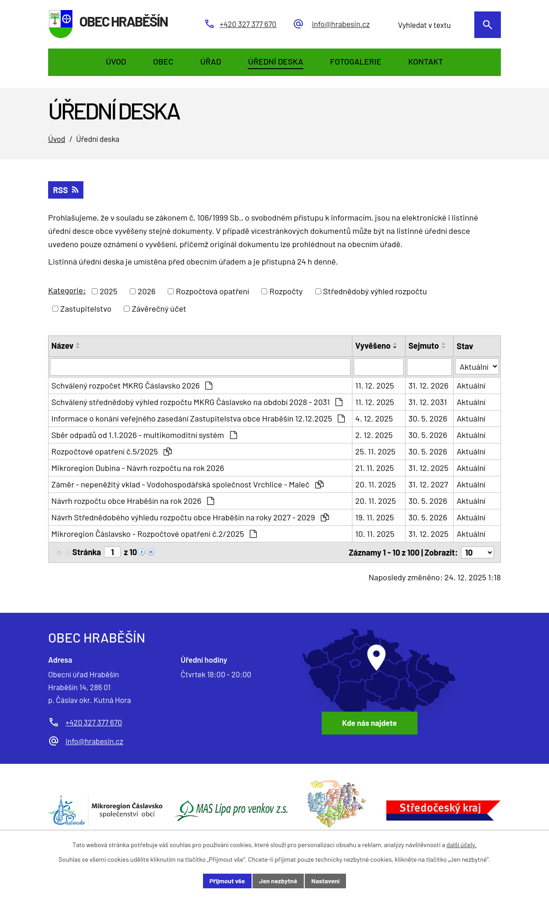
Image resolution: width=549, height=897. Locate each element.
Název (62, 345)
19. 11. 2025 (374, 517)
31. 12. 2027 (428, 484)
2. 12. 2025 (374, 435)
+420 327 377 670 (94, 722)
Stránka (86, 552)
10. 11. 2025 (374, 534)
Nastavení (325, 881)
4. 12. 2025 (374, 418)
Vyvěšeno (372, 345)
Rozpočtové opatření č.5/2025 (111, 451)
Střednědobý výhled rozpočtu (375, 291)
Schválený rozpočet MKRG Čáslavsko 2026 (131, 385)
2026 (147, 291)
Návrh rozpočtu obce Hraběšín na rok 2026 (132, 501)
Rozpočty (286, 291)
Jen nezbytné (278, 881)
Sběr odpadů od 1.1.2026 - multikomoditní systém (144, 435)
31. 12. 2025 (428, 468)
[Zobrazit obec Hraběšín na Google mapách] (380, 681)
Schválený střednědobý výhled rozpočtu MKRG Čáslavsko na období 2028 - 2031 (196, 402)
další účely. (461, 844)
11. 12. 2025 (374, 385)
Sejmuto (423, 345)
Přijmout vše (227, 881)
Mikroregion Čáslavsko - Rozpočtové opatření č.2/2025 (154, 534)
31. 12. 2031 (427, 402)
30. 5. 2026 (427, 418)
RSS (65, 190)
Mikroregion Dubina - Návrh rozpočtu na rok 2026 (137, 468)
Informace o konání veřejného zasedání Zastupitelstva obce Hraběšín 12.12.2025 (198, 418)
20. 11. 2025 (375, 484)
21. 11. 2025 (374, 468)
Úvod (56, 138)
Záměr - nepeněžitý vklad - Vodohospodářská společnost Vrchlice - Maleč (187, 484)
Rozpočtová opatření (212, 291)
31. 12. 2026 (428, 385)
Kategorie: (67, 290)
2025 (108, 291)
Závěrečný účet (159, 308)
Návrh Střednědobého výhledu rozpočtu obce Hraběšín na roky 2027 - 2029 (190, 517)
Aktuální (470, 385)
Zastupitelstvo (86, 308)
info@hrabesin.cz (94, 741)
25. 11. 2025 (375, 451)
